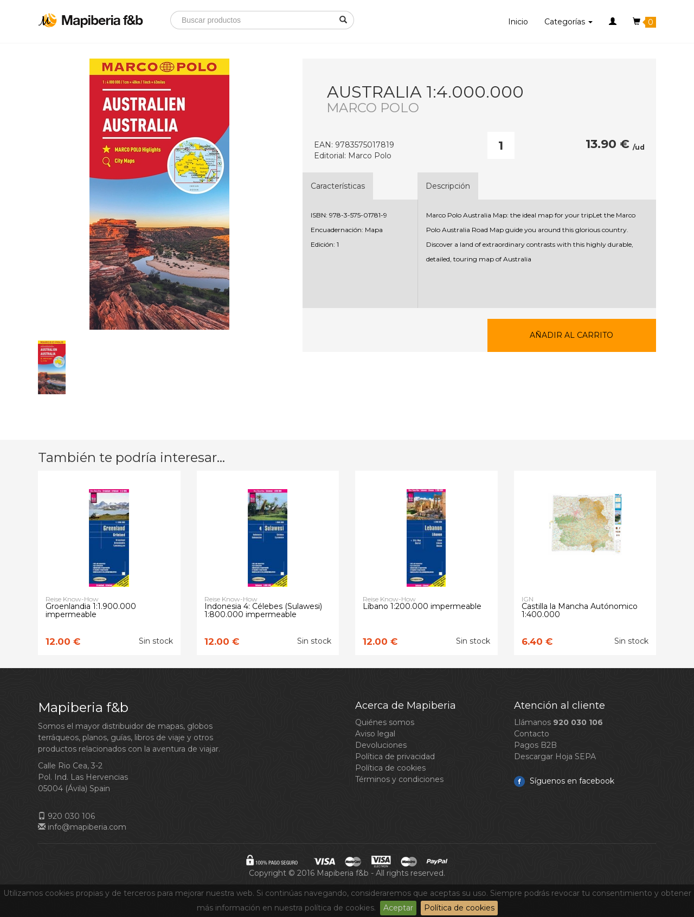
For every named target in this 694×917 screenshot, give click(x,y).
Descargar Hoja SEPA (555, 756)
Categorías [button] (568, 22)
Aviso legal (375, 734)
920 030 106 (66, 816)
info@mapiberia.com (82, 827)
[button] (613, 21)
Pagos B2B (535, 745)
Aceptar (398, 908)
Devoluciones (381, 745)
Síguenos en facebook (564, 781)
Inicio (518, 22)
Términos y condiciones (399, 779)
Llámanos (558, 722)
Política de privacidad (395, 756)
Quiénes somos (384, 722)
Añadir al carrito (571, 335)
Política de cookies (459, 908)
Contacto (531, 734)
